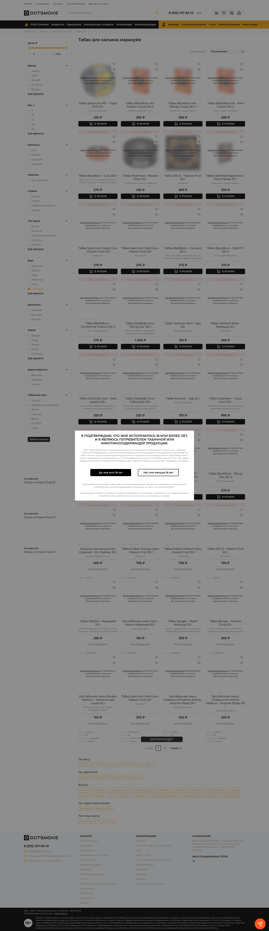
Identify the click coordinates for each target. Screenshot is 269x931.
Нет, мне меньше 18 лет (158, 472)
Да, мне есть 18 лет (111, 472)
